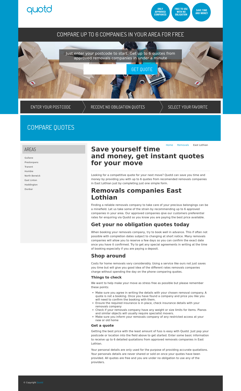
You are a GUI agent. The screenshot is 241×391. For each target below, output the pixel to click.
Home (170, 145)
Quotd (40, 382)
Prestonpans (31, 162)
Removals (183, 145)
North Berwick (32, 175)
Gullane (29, 158)
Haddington (31, 184)
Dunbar (29, 189)
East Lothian (200, 145)
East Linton (31, 180)
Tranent (29, 166)
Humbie (29, 171)
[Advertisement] (53, 215)
